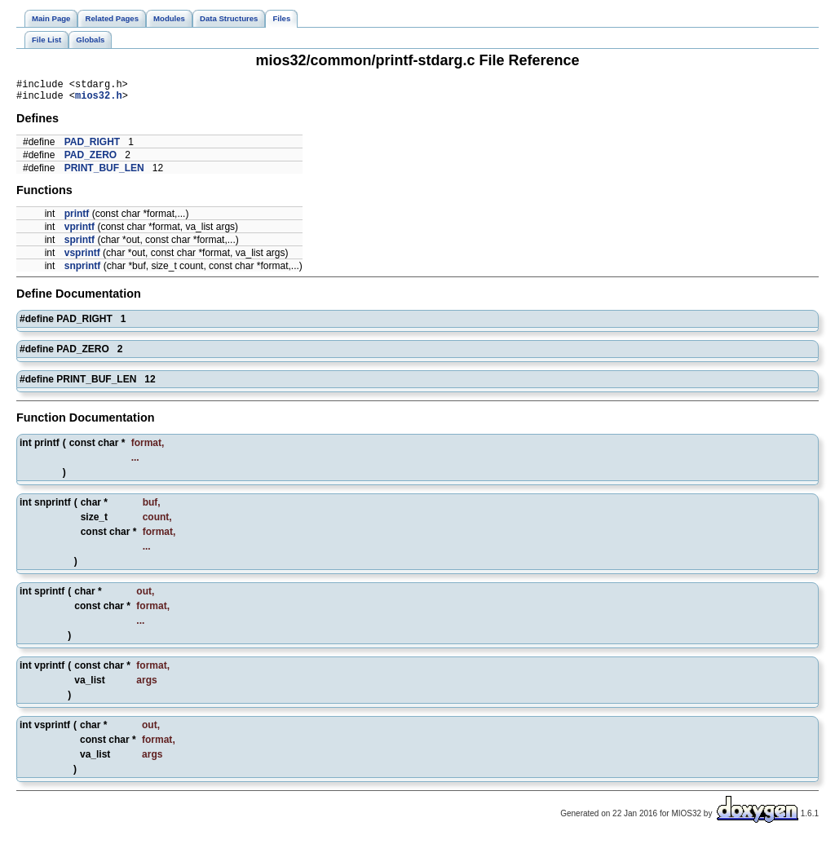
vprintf (79, 231)
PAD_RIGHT (92, 146)
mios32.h (98, 100)
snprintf (82, 270)
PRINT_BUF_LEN (104, 173)
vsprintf (82, 257)
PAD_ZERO (90, 160)
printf (77, 218)
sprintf (79, 244)
